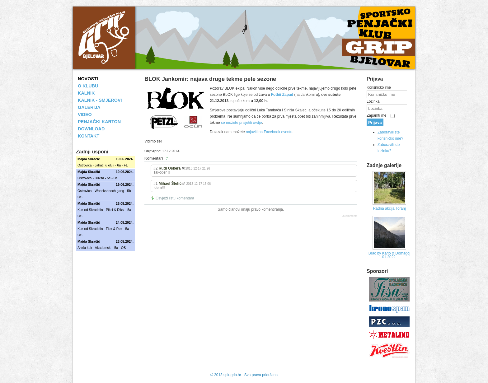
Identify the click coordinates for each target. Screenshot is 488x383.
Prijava (375, 122)
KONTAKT (88, 135)
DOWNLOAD (91, 128)
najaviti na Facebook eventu (269, 132)
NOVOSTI (88, 78)
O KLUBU (88, 85)
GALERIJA (89, 107)
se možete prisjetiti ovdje (241, 122)
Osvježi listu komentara (175, 198)
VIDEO (85, 114)
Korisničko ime (379, 87)
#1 (155, 183)
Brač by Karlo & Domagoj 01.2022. (389, 255)
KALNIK (86, 93)
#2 (155, 168)
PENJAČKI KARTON (99, 121)
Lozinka (373, 101)
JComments (349, 215)
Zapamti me (376, 115)
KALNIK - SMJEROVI (100, 100)
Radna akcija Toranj (389, 208)
